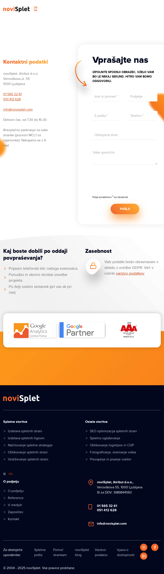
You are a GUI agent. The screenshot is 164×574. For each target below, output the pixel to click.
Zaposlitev (15, 512)
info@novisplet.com (18, 109)
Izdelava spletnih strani (25, 431)
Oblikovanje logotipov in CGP (112, 445)
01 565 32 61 (12, 94)
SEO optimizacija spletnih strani (113, 431)
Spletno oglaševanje (105, 438)
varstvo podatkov (130, 273)
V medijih (15, 505)
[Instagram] (143, 547)
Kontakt (13, 519)
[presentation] (124, 182)
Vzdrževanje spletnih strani (28, 459)
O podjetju (16, 491)
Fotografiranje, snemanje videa (113, 452)
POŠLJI (125, 209)
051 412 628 (12, 99)
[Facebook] (154, 547)
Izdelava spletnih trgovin (26, 438)
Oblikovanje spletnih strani (28, 452)
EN (11, 474)
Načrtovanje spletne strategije (30, 445)
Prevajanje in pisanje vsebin (110, 459)
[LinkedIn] (143, 556)
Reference (15, 498)
